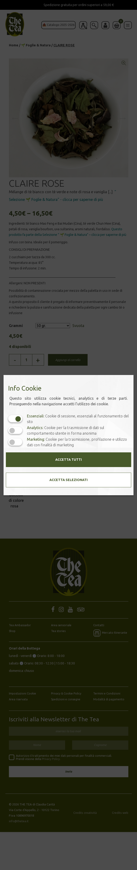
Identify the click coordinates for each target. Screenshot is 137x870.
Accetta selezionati (68, 480)
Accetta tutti (68, 459)
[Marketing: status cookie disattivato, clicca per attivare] (15, 442)
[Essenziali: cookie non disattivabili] (15, 418)
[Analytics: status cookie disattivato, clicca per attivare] (15, 430)
